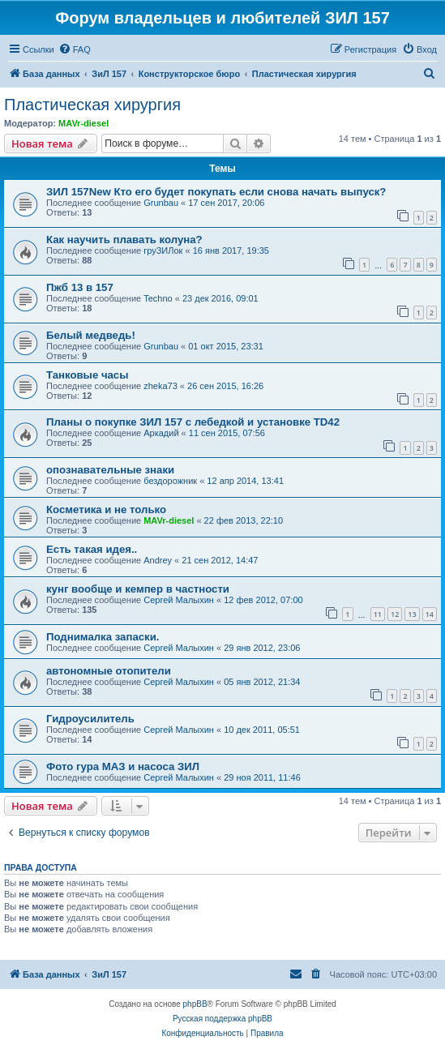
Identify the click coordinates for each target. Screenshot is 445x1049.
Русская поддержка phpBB (222, 1018)
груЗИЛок (162, 250)
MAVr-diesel (83, 123)
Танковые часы (87, 375)
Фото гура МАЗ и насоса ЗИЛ (122, 766)
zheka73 (160, 386)
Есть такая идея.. (91, 549)
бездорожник (170, 481)
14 (430, 614)
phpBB (195, 1004)
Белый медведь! (90, 335)
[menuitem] (74, 49)
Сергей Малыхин (178, 600)
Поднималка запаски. (102, 637)
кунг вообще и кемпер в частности (137, 589)
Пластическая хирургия (92, 104)
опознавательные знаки (110, 470)
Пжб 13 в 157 (79, 287)
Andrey (157, 560)
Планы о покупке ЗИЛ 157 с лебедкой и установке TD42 (193, 422)
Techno (157, 298)
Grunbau (160, 203)
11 (378, 614)
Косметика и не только (106, 509)
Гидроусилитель (90, 719)
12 (395, 614)
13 (412, 614)
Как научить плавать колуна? (124, 239)
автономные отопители (108, 671)
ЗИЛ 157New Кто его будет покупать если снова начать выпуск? (216, 192)
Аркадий (160, 433)
